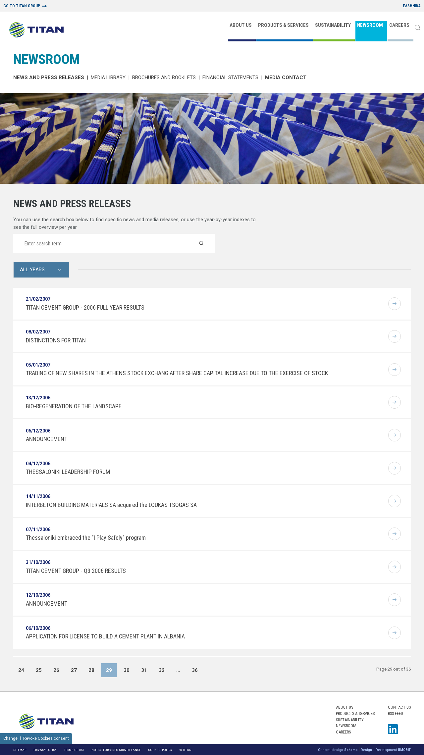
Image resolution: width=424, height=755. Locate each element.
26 (56, 670)
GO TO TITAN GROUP (21, 6)
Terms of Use (74, 750)
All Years (32, 270)
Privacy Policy (45, 750)
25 (39, 670)
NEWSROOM (370, 25)
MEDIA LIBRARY (108, 77)
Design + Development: (386, 750)
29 (109, 670)
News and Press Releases (48, 77)
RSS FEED (395, 713)
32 (162, 670)
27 (74, 670)
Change (10, 738)
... (178, 670)
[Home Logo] (36, 30)
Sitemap (19, 750)
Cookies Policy (160, 750)
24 (21, 670)
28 (91, 670)
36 (195, 670)
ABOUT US (241, 25)
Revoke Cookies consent (46, 738)
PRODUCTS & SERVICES (283, 25)
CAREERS (399, 25)
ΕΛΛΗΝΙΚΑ (412, 6)
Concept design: (337, 750)
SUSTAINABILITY (333, 25)
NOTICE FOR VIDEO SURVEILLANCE (116, 750)
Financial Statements (230, 77)
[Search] (417, 28)
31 (144, 670)
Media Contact (285, 77)
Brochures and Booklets (164, 77)
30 (127, 670)
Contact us (399, 707)
